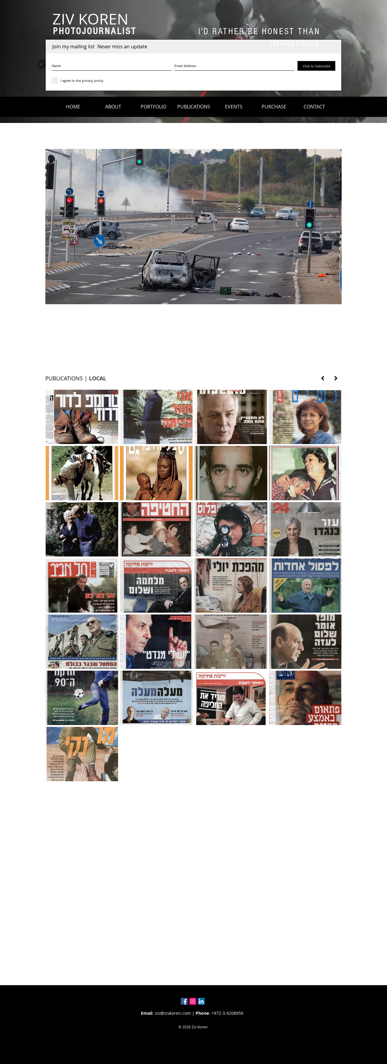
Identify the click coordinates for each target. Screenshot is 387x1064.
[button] (113, 107)
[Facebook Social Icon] (184, 1001)
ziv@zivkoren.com (173, 1013)
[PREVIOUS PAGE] (322, 378)
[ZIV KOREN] (90, 19)
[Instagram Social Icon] (192, 1001)
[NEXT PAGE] (336, 378)
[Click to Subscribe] (316, 66)
